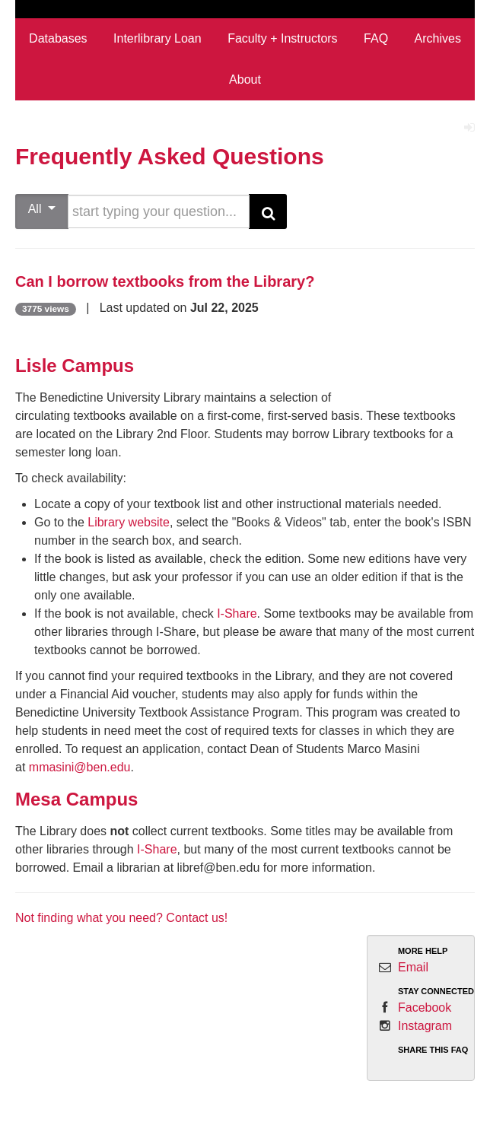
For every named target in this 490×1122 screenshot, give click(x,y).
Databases (58, 38)
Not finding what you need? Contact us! (121, 917)
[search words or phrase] (159, 211)
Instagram (425, 1025)
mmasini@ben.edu (80, 767)
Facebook (424, 1007)
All (42, 208)
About (245, 79)
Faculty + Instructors (283, 38)
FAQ (376, 38)
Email (413, 967)
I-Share (236, 613)
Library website (129, 522)
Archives (438, 38)
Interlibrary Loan (157, 38)
